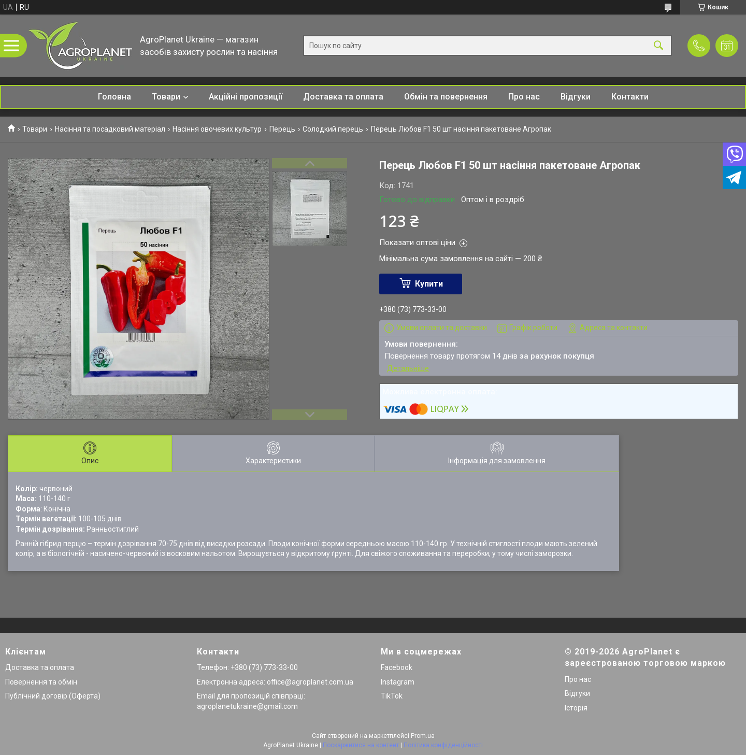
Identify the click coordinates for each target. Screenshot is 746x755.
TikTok (392, 696)
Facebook (396, 667)
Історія (576, 708)
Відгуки (576, 97)
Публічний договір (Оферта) (53, 696)
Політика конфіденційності (443, 745)
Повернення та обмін (41, 682)
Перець (282, 129)
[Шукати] (658, 45)
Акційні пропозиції (245, 97)
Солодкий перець (333, 129)
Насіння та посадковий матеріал (110, 129)
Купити (429, 284)
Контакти (630, 97)
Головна (114, 97)
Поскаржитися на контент (361, 745)
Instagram (397, 682)
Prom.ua (423, 735)
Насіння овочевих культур (217, 129)
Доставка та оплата (343, 97)
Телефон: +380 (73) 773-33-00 (247, 667)
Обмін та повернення (445, 97)
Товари (166, 97)
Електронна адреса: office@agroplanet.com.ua (275, 682)
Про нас (524, 97)
